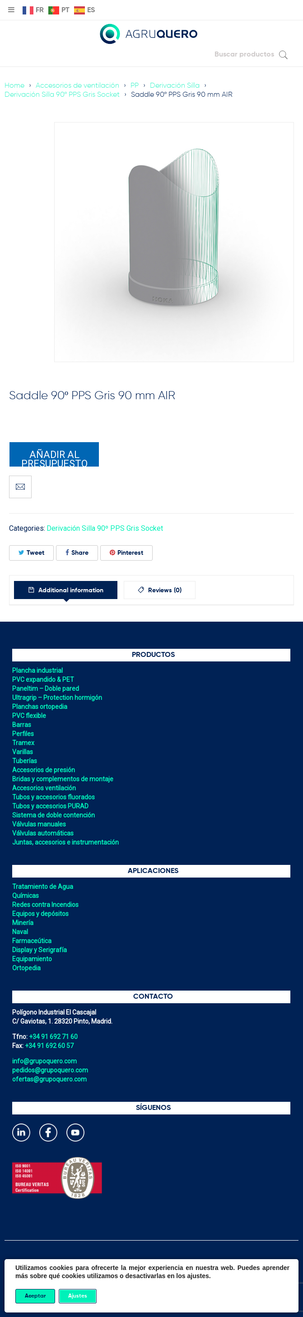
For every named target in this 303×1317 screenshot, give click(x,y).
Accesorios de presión (43, 770)
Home (14, 86)
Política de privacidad (151, 1265)
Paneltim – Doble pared (45, 688)
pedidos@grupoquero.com (50, 1070)
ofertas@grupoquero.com (49, 1079)
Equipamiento (32, 959)
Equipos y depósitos (40, 913)
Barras (21, 724)
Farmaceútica (31, 940)
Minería (22, 922)
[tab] (65, 590)
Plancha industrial (37, 670)
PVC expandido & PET (43, 679)
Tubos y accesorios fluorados (53, 797)
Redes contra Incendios (45, 904)
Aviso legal (151, 1292)
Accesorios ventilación (44, 788)
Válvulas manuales (39, 824)
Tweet (31, 552)
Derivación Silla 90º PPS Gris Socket (62, 95)
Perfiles (23, 733)
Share (77, 552)
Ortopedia (26, 968)
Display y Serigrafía (39, 950)
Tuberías (24, 761)
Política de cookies (152, 1274)
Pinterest (126, 552)
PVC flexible (29, 715)
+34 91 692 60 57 (49, 1045)
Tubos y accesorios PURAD (50, 806)
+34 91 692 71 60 (53, 1036)
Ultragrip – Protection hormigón (57, 697)
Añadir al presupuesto (54, 458)
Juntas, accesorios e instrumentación (65, 842)
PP (135, 86)
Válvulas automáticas (43, 833)
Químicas (25, 895)
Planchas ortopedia (39, 706)
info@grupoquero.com (44, 1061)
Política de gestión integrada (151, 1283)
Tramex (23, 742)
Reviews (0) (164, 590)
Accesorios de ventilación (77, 86)
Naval (20, 931)
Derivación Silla (175, 86)
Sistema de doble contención (53, 815)
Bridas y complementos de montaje (62, 779)
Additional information (70, 590)
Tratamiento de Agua (42, 886)
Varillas (22, 751)
